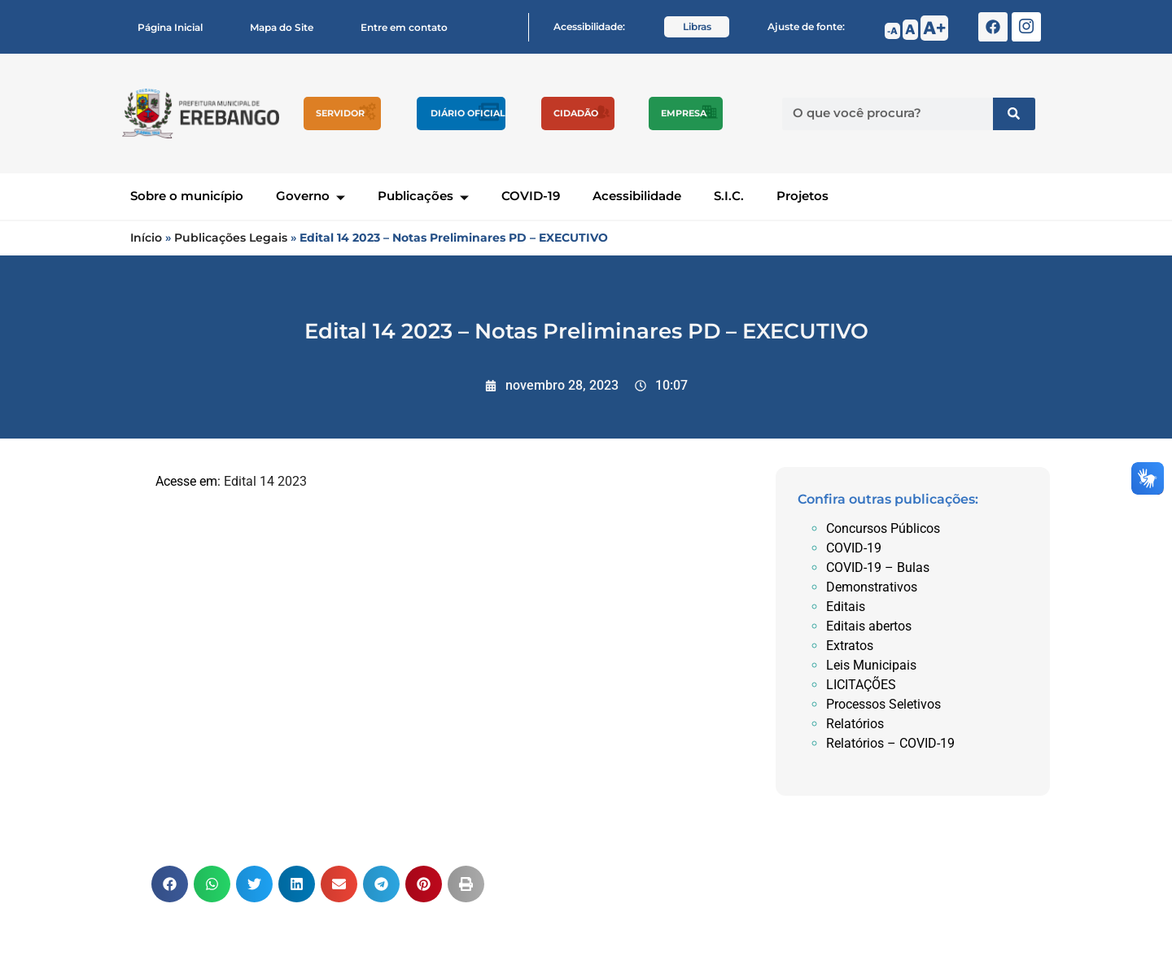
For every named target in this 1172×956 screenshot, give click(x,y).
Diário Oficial (468, 113)
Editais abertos (869, 626)
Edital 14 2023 (265, 481)
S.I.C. (729, 195)
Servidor (340, 113)
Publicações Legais (230, 237)
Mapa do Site (281, 27)
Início (146, 237)
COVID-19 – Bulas (877, 567)
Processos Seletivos (883, 704)
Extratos (849, 645)
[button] (169, 884)
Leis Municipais (871, 665)
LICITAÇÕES (861, 684)
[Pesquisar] (1014, 114)
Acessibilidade (637, 195)
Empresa (683, 113)
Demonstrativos (871, 587)
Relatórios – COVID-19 (890, 743)
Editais (845, 606)
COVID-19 (530, 195)
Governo (310, 195)
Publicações (423, 195)
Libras (697, 26)
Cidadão (575, 113)
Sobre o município (186, 195)
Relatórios (855, 723)
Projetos (802, 195)
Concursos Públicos (883, 528)
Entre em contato (404, 27)
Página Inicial (170, 27)
